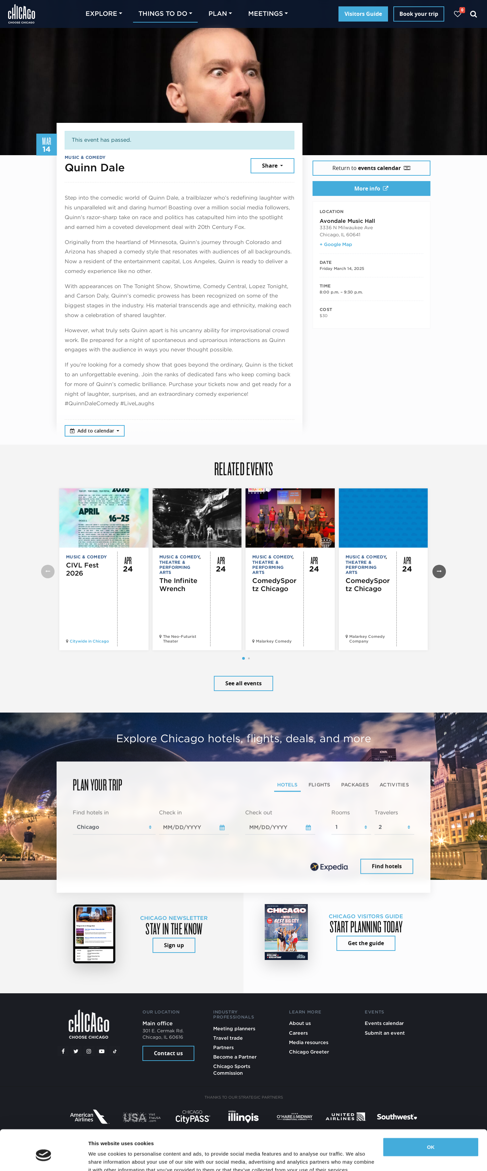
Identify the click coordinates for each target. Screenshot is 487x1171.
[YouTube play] (101, 1051)
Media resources (308, 1042)
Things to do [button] (162, 14)
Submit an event (385, 1033)
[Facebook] (63, 1051)
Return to (371, 168)
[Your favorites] (457, 14)
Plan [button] (217, 14)
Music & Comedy (85, 157)
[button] (243, 658)
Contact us (168, 1053)
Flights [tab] (319, 784)
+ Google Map (336, 244)
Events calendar (384, 1023)
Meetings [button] (265, 14)
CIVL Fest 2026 (82, 569)
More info (371, 188)
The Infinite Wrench (178, 585)
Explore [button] (101, 14)
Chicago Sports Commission (231, 1069)
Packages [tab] (355, 784)
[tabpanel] (243, 842)
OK (431, 1116)
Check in (170, 812)
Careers (298, 1033)
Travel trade (228, 1038)
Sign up (174, 945)
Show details (104, 1158)
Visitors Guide (363, 14)
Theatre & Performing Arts (175, 567)
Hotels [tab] (287, 784)
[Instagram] (89, 1051)
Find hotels (387, 866)
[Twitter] (76, 1051)
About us (300, 1023)
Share (270, 165)
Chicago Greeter (309, 1052)
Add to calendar (93, 430)
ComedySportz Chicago (274, 585)
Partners (223, 1047)
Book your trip (418, 14)
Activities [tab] (394, 784)
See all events (243, 683)
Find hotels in (91, 812)
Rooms (340, 812)
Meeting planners (234, 1028)
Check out (258, 812)
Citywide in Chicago (89, 641)
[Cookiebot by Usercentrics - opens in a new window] (43, 1158)
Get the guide (366, 943)
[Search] (474, 14)
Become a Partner (235, 1057)
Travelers (386, 812)
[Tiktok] (114, 1051)
